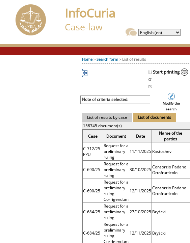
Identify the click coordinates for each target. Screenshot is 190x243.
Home (87, 59)
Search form (107, 59)
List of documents (154, 117)
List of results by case (107, 117)
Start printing (166, 72)
